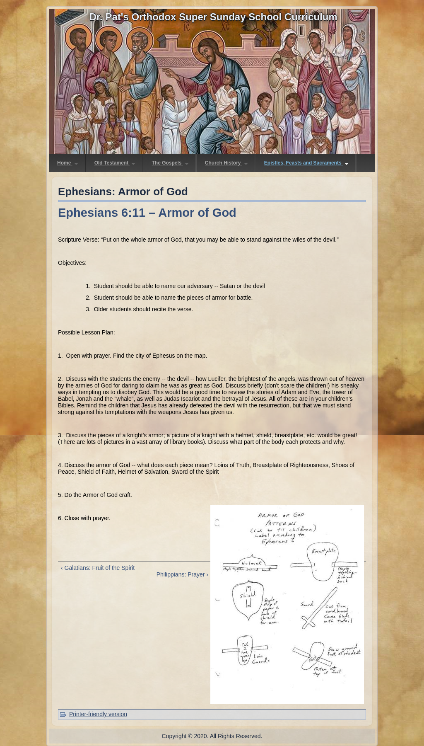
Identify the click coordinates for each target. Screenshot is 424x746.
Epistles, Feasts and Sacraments (306, 163)
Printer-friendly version (98, 714)
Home (67, 163)
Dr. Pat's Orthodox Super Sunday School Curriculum (213, 16)
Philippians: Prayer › (182, 574)
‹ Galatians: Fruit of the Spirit (98, 567)
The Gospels (170, 163)
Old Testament (114, 163)
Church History (226, 163)
